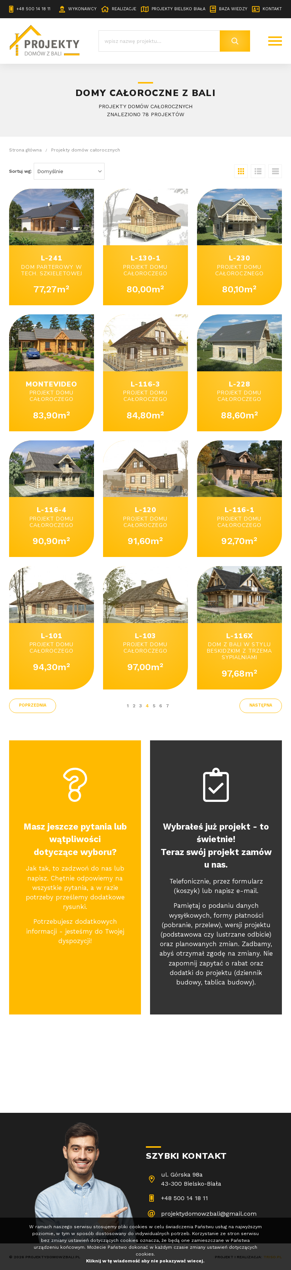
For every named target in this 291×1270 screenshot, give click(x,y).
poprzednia (32, 705)
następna (260, 705)
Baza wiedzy (233, 8)
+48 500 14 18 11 (33, 8)
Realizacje (124, 8)
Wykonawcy (82, 8)
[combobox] (69, 171)
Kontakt (272, 8)
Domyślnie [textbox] (50, 171)
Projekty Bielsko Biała (178, 8)
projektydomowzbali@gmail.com (209, 1213)
